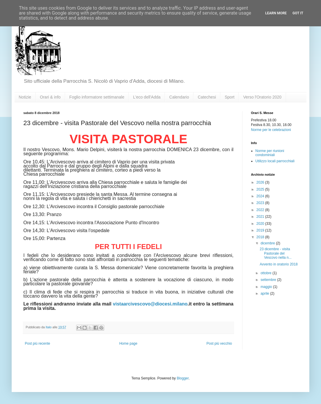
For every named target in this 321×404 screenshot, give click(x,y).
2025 (261, 189)
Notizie (25, 97)
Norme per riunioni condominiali (269, 153)
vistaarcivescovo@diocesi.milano (150, 303)
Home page (128, 343)
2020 (261, 224)
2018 (261, 237)
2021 (261, 217)
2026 (261, 182)
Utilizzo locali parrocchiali (274, 161)
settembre (269, 280)
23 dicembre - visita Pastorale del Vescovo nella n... (276, 253)
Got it (297, 13)
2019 (261, 230)
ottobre (267, 273)
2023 (261, 203)
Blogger (183, 378)
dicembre (268, 243)
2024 (261, 196)
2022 (261, 210)
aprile (265, 293)
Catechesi (207, 97)
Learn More (276, 13)
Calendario (179, 97)
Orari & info (50, 97)
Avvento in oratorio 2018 (279, 264)
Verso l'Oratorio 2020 (262, 97)
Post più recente (37, 343)
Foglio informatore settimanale (96, 97)
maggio (267, 287)
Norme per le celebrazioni (271, 130)
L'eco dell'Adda (146, 97)
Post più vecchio (219, 343)
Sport (229, 97)
